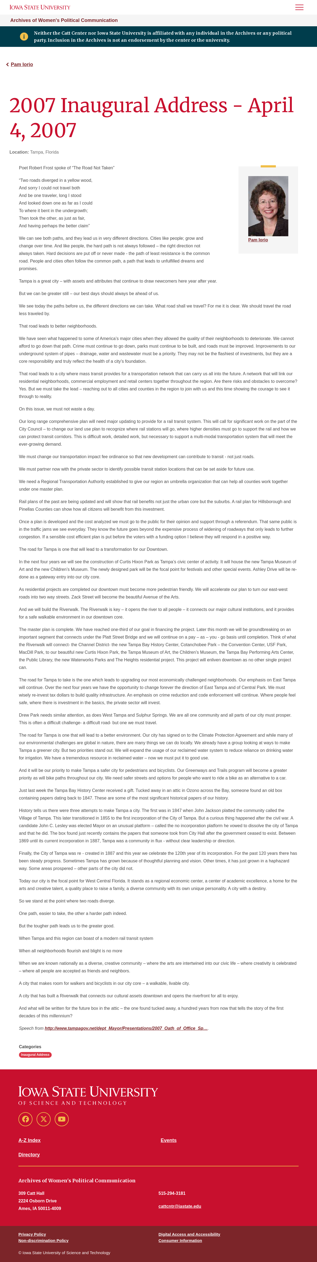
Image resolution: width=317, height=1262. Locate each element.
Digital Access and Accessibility (189, 1234)
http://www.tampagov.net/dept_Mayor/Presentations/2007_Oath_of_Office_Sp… (126, 1028)
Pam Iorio (22, 64)
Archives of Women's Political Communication (64, 20)
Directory (29, 1154)
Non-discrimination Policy (43, 1240)
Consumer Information (180, 1240)
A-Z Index (29, 1140)
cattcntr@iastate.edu (180, 1206)
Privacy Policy (32, 1234)
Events (169, 1140)
